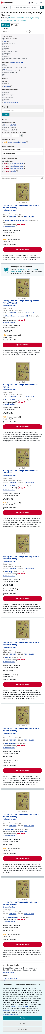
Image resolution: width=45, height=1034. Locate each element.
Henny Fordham (16, 271)
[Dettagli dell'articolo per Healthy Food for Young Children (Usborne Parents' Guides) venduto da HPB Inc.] (22, 629)
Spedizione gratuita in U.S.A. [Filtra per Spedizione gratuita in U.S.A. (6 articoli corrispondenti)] (15, 142)
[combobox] (25, 7)
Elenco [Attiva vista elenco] (5, 25)
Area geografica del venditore (12, 149)
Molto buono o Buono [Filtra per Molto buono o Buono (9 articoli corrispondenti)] (11, 70)
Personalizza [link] (22, 1029)
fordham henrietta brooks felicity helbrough (24, 18)
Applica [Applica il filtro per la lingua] (6, 114)
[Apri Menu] (4, 7)
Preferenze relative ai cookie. (19, 1006)
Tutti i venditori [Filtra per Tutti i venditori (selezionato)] (9, 161)
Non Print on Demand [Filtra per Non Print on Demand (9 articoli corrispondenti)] (11, 102)
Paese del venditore (9, 153)
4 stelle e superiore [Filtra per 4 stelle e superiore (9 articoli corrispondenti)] (14, 168)
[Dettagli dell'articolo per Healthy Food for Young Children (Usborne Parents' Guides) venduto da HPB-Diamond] (22, 715)
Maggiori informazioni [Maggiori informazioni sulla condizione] (16, 62)
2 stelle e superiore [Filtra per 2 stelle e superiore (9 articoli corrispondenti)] (14, 163)
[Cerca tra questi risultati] (22, 178)
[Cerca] (42, 7)
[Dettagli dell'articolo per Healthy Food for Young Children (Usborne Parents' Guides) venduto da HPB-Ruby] (22, 543)
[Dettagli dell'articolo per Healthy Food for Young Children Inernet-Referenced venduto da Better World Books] (22, 371)
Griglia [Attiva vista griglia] (14, 25)
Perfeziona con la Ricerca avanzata (13, 20)
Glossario (7, 981)
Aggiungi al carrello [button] (22, 249)
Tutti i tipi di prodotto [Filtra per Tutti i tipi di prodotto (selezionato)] (9, 39)
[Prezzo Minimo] (6, 135)
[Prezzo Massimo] (15, 135)
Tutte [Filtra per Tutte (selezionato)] (5, 81)
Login (36, 3)
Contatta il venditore (9, 226)
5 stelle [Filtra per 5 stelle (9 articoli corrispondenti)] (11, 171)
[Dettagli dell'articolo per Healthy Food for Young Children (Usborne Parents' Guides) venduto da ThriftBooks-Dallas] (22, 889)
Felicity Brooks (32, 269)
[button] (42, 178)
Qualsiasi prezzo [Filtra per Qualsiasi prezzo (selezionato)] (8, 122)
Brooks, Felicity (22, 269)
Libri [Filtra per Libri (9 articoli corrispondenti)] (5, 41)
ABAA (21, 831)
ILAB (25, 831)
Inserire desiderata (8, 972)
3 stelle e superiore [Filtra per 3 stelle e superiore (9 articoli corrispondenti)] (14, 166)
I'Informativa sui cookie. (10, 1010)
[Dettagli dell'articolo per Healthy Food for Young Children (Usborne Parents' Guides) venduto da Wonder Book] (22, 801)
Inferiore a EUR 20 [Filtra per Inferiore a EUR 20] (9, 125)
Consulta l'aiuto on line (11, 978)
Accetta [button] (22, 1018)
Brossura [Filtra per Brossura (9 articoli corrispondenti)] (7, 86)
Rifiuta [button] (22, 1023)
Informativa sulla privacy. (10, 1014)
